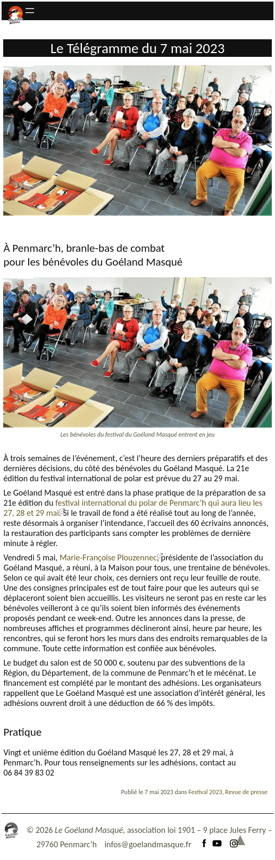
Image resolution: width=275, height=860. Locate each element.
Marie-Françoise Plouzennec (108, 557)
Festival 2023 (205, 792)
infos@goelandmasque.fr (147, 844)
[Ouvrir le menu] (29, 10)
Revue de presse (246, 792)
